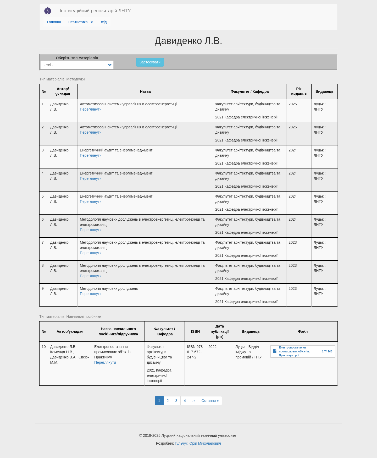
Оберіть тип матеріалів (77, 58)
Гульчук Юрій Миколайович (198, 443)
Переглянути (91, 109)
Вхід (103, 22)
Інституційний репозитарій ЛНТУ (95, 10)
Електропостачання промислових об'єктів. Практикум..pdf (294, 351)
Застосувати (150, 62)
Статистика (79, 23)
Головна (54, 22)
